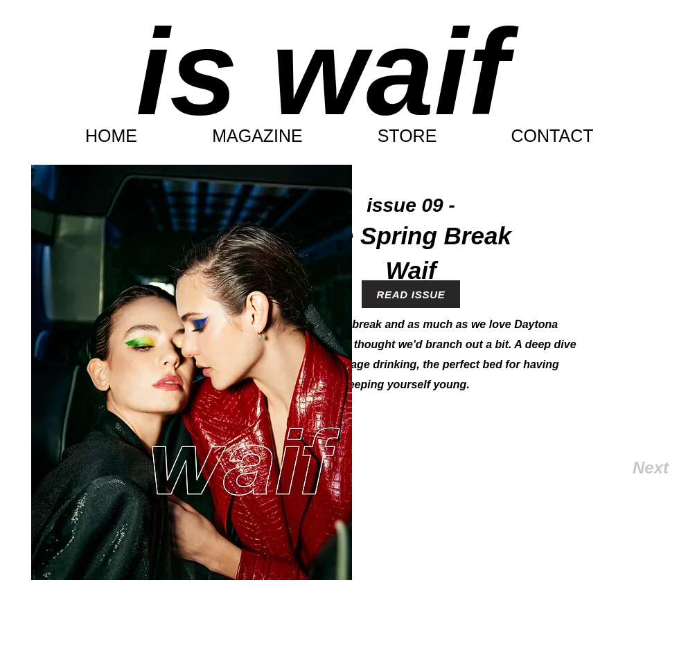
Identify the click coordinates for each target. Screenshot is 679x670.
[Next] (623, 468)
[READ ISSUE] (411, 294)
